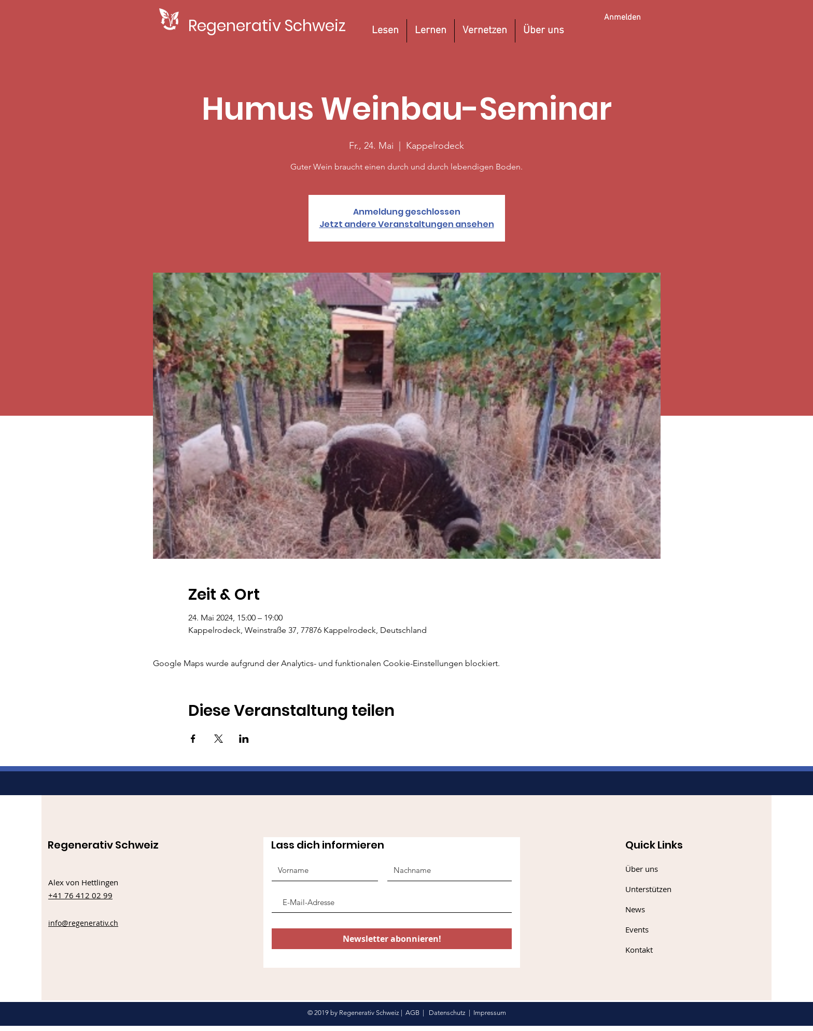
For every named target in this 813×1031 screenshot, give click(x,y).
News (635, 909)
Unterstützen (648, 889)
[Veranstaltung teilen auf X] (218, 739)
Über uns (641, 869)
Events (637, 929)
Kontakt (639, 949)
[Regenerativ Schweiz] (266, 26)
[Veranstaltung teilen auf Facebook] (193, 739)
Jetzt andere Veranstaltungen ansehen (406, 224)
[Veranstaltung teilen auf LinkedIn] (244, 739)
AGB (412, 1012)
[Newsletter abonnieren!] (392, 938)
